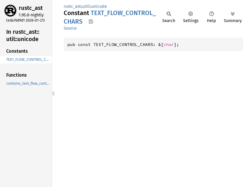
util (86, 6)
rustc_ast (31, 7)
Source (70, 28)
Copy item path (91, 21)
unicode (99, 6)
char (169, 44)
